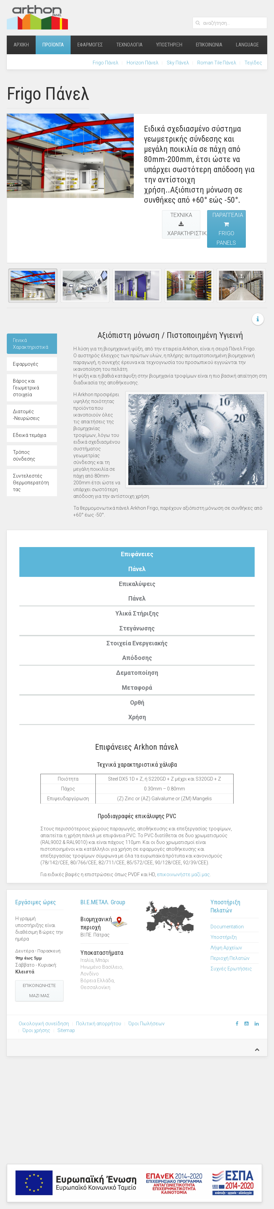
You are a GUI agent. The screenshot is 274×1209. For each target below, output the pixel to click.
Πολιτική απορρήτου (98, 1023)
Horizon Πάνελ (143, 62)
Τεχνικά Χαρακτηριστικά (183, 224)
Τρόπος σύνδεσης (24, 455)
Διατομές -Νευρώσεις (26, 415)
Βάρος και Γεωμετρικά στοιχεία (26, 387)
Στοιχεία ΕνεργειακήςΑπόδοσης (137, 651)
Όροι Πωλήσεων (146, 1023)
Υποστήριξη (169, 45)
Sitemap (66, 1030)
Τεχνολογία (129, 45)
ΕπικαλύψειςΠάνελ (137, 591)
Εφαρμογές (90, 45)
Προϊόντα (53, 45)
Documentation (227, 926)
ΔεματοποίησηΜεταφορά (137, 680)
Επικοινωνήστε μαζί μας (39, 990)
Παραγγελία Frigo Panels (228, 229)
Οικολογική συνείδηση (44, 1023)
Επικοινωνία (209, 45)
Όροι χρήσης (36, 1030)
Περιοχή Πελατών (230, 958)
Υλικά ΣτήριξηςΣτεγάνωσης (137, 621)
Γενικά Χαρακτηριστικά (30, 344)
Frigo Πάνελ (105, 62)
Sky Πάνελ (178, 62)
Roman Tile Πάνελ (216, 62)
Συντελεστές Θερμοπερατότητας (31, 482)
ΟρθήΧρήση (137, 710)
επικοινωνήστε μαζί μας (183, 874)
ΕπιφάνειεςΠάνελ (137, 561)
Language (247, 45)
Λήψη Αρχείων (226, 947)
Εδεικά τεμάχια (29, 435)
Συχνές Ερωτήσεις (231, 968)
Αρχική (21, 45)
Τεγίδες (253, 62)
